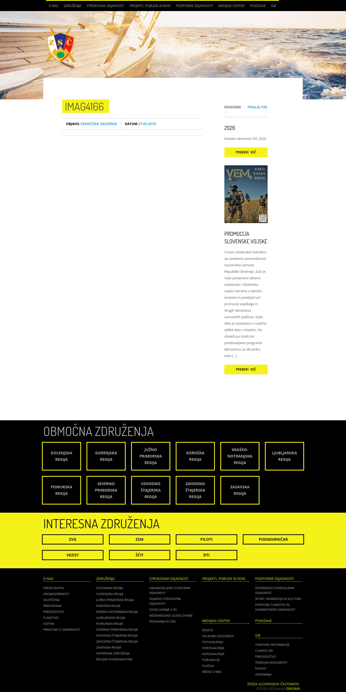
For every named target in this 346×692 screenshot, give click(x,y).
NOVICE (260, 668)
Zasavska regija (108, 647)
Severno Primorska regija (117, 629)
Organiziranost (56, 594)
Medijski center (231, 6)
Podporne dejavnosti (194, 6)
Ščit (140, 554)
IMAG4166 (84, 106)
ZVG (72, 539)
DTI (206, 554)
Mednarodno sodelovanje (171, 615)
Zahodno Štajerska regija (117, 641)
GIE (273, 6)
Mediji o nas (211, 672)
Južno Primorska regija (115, 600)
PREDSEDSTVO (265, 656)
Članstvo (51, 618)
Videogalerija (213, 648)
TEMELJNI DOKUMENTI (271, 662)
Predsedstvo (53, 612)
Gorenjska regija (109, 594)
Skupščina (51, 600)
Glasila (208, 666)
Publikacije (211, 660)
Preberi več (246, 152)
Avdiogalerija (213, 654)
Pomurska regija (109, 624)
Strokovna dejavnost (105, 6)
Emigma (293, 688)
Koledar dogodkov (218, 636)
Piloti (206, 539)
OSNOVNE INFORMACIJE (272, 645)
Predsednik (52, 606)
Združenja (72, 6)
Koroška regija (108, 606)
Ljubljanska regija (110, 618)
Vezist (72, 554)
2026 (229, 127)
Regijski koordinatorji (114, 659)
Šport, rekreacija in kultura (278, 599)
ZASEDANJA (263, 674)
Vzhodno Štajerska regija (117, 635)
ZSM (140, 539)
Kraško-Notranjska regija (117, 612)
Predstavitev (53, 588)
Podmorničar (273, 539)
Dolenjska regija (109, 588)
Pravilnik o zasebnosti (61, 629)
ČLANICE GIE (264, 651)
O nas (53, 6)
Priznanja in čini (162, 621)
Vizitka (48, 624)
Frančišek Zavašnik (91, 124)
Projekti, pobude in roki (150, 6)
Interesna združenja (113, 653)
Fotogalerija (212, 642)
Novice (207, 630)
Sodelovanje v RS (163, 609)
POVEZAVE (258, 6)
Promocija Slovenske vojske (245, 237)
